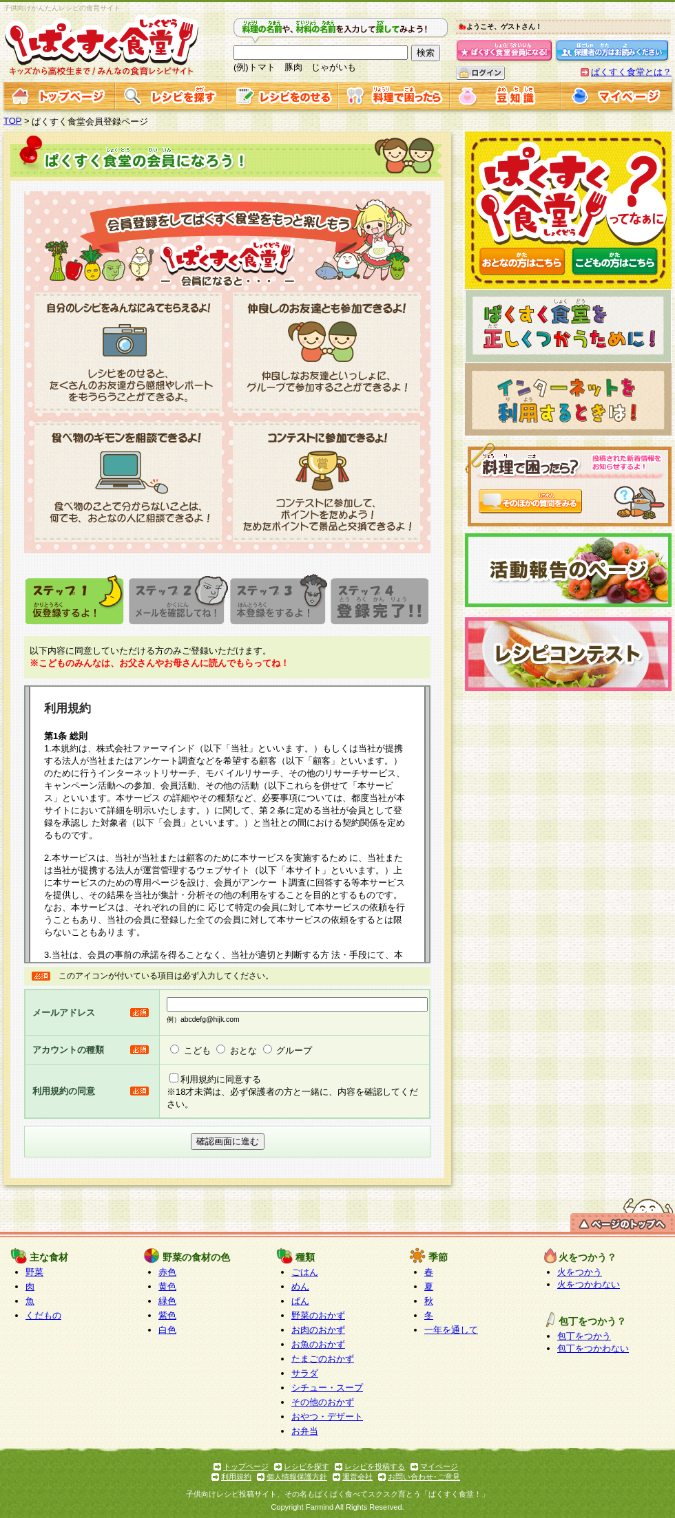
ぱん (300, 1301)
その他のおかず (322, 1402)
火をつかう (579, 1272)
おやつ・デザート (327, 1416)
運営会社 (357, 1477)
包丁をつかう (584, 1336)
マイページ (439, 1466)
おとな (243, 1050)
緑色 (167, 1301)
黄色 (167, 1286)
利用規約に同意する (220, 1079)
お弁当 (304, 1431)
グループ (294, 1050)
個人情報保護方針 (297, 1477)
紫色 (167, 1315)
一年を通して (451, 1330)
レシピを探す (306, 1466)
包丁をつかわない (593, 1348)
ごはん (304, 1272)
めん (300, 1286)
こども (197, 1050)
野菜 (34, 1272)
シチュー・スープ (327, 1387)
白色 (167, 1330)
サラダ (304, 1373)
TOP (12, 121)
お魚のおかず (318, 1344)
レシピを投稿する (374, 1466)
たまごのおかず (322, 1359)
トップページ (246, 1466)
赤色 (167, 1272)
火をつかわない (588, 1284)
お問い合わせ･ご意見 (424, 1477)
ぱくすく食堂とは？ (631, 72)
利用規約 (236, 1477)
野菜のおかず (318, 1315)
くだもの (43, 1315)
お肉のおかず (318, 1330)
